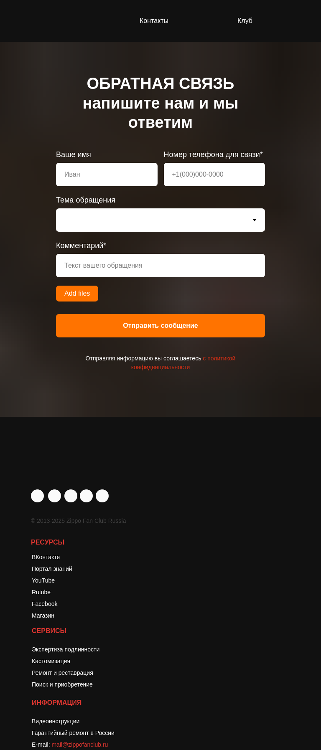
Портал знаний (52, 568)
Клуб (244, 20)
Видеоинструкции (55, 721)
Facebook (44, 604)
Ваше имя (73, 154)
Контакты (154, 20)
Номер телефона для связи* (213, 154)
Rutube (41, 592)
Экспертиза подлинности (65, 649)
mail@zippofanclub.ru (79, 744)
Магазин (43, 615)
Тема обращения (85, 200)
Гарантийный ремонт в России (73, 733)
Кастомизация (51, 661)
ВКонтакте (46, 557)
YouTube (43, 580)
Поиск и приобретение (62, 684)
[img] (102, 495)
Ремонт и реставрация (62, 672)
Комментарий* (81, 245)
